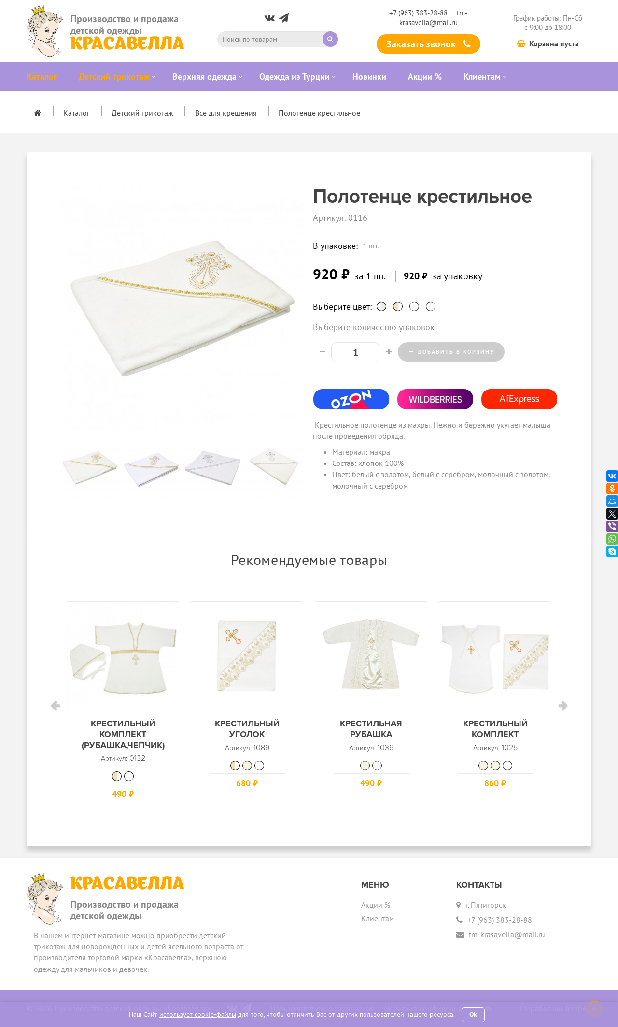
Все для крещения (226, 112)
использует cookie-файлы (197, 1014)
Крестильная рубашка (371, 735)
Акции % (375, 905)
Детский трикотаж (142, 112)
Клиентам (377, 918)
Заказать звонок (428, 44)
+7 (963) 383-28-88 (418, 12)
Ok (473, 1014)
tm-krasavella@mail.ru (433, 17)
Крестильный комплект (495, 735)
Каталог (76, 112)
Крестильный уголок (247, 735)
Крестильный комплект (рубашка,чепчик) (123, 741)
